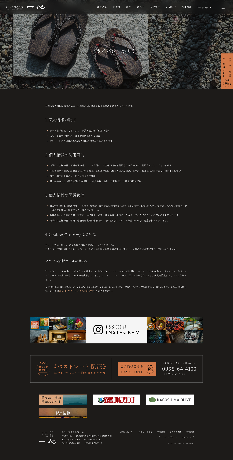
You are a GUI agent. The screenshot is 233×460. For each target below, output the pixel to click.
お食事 (116, 7)
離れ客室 (102, 7)
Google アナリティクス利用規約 (76, 290)
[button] (224, 7)
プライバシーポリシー (168, 437)
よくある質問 (175, 432)
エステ (140, 7)
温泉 (128, 7)
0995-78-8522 (73, 443)
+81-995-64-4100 (173, 374)
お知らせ (171, 7)
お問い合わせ (126, 432)
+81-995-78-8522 (93, 443)
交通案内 (155, 7)
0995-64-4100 (73, 439)
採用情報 (187, 7)
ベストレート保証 (145, 432)
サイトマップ (188, 437)
